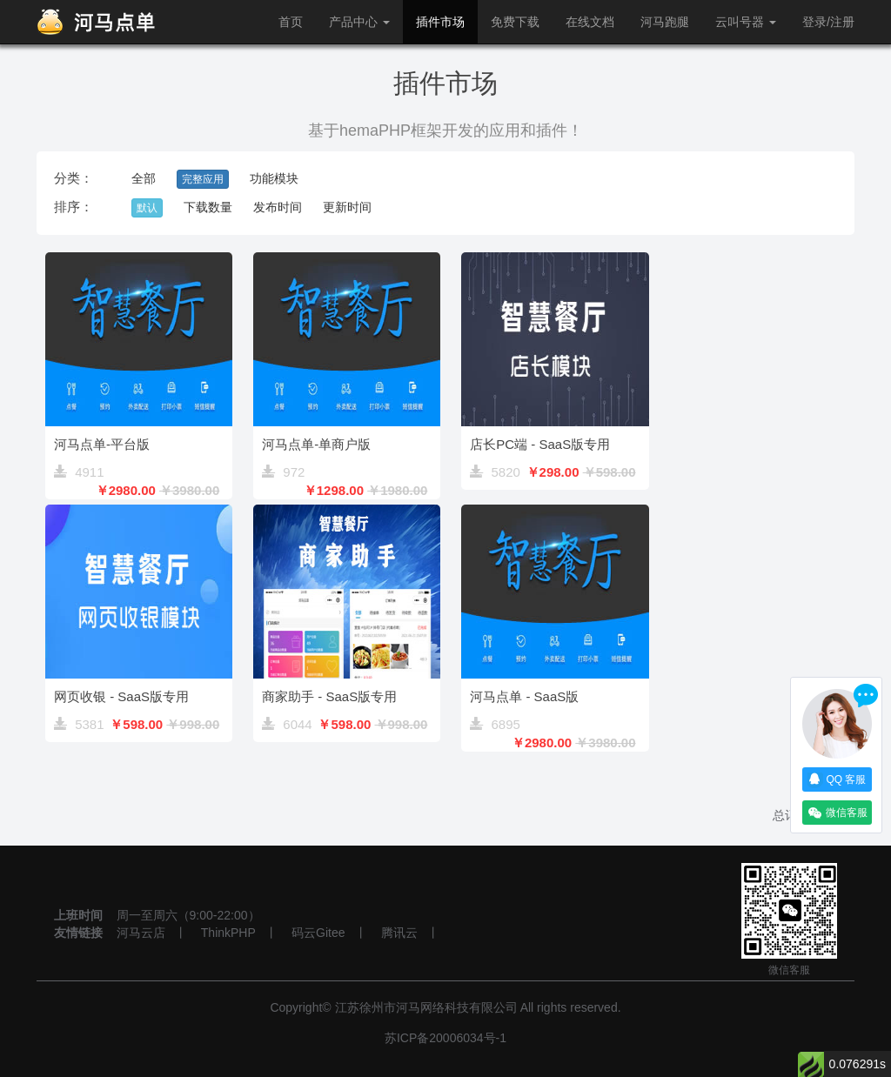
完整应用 (203, 179)
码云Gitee (318, 933)
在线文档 (590, 22)
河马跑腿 (664, 22)
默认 (147, 208)
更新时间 (347, 207)
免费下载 (515, 22)
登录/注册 (828, 22)
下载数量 (208, 207)
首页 (290, 22)
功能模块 (274, 178)
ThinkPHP (228, 933)
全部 (143, 178)
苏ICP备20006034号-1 (445, 1038)
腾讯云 (399, 933)
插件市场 (440, 22)
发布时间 (277, 207)
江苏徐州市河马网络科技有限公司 (426, 1007)
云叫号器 (745, 22)
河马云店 (141, 933)
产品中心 (359, 22)
